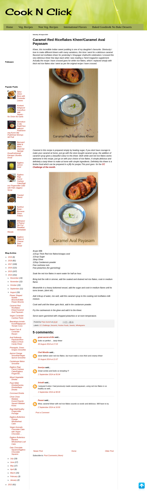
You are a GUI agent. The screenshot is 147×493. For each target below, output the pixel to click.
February (14, 476)
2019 (10, 257)
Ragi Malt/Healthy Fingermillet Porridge (17, 411)
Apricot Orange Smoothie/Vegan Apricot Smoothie (17, 355)
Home (9, 27)
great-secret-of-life (46, 337)
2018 (10, 261)
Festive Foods (63, 325)
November (14, 282)
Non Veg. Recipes (48, 27)
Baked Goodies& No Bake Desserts (112, 27)
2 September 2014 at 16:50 (49, 407)
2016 (10, 268)
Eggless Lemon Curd (20, 165)
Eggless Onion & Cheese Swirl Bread (20, 241)
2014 (10, 275)
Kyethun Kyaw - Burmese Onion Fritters (20, 211)
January (13, 480)
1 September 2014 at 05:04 (49, 374)
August (13, 292)
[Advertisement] (73, 432)
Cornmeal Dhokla (17, 393)
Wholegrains (80, 325)
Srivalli (41, 383)
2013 (10, 485)
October (13, 285)
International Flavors (75, 27)
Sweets (72, 325)
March (13, 473)
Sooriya (41, 367)
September (15, 289)
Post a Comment (42, 413)
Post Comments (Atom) (53, 455)
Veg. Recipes (25, 27)
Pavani (41, 400)
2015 (10, 271)
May (12, 466)
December (14, 278)
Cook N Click (38, 11)
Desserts (54, 325)
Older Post (109, 451)
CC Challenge (44, 325)
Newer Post (38, 451)
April (12, 469)
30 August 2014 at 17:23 (48, 344)
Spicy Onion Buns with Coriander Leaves (21, 96)
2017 (10, 264)
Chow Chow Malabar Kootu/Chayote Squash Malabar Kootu (17, 401)
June (12, 462)
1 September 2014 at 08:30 (49, 392)
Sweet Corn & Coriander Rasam (15, 331)
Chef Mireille (43, 352)
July (12, 459)
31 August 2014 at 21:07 (48, 359)
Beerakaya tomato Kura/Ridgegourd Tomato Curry (17, 324)
